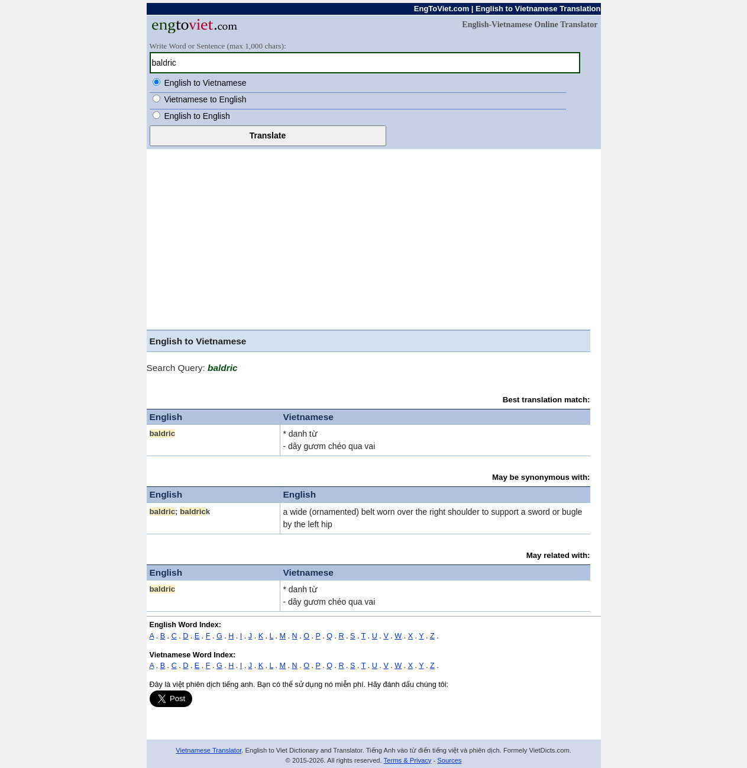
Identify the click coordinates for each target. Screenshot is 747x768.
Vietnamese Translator (208, 750)
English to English (196, 116)
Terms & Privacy (408, 760)
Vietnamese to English (205, 99)
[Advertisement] (374, 238)
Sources (449, 760)
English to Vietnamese (205, 83)
